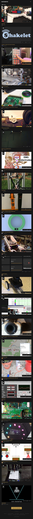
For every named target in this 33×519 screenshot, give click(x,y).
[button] (30, 1)
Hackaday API (10, 514)
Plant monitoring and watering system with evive (10, 378)
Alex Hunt (4, 45)
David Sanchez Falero (6, 212)
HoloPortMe (4, 503)
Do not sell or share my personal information (19, 514)
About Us (5, 513)
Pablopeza (4, 233)
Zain (3, 483)
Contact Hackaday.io (11, 513)
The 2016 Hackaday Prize (3, 7)
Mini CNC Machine (5, 86)
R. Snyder (4, 337)
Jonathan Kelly (5, 316)
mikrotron (4, 358)
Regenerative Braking (5, 127)
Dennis (3, 295)
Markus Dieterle (5, 108)
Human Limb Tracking (5, 315)
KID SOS (3, 23)
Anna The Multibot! (5, 294)
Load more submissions (16, 508)
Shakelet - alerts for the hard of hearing (8, 44)
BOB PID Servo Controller (6, 419)
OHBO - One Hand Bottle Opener (7, 232)
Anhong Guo (4, 66)
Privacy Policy (27, 513)
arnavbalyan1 (5, 129)
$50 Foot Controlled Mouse (6, 148)
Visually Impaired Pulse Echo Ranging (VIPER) (10, 336)
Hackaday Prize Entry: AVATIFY (7, 440)
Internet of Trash (4, 357)
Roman (4, 400)
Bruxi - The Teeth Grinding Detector (8, 169)
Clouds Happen (4, 273)
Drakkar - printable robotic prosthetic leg (8, 211)
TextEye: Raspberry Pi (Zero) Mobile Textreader (10, 107)
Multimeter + (4, 398)
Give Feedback (17, 513)
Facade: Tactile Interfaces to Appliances (8, 65)
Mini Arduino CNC (5, 482)
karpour (4, 462)
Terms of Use (22, 513)
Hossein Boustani (5, 87)
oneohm (4, 191)
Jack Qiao (4, 254)
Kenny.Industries (5, 441)
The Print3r (3, 190)
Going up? (16, 511)
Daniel (3, 170)
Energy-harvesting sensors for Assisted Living (9, 461)
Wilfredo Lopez (5, 504)
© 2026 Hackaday (16, 516)
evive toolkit (4, 379)
